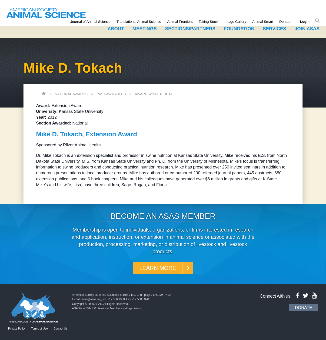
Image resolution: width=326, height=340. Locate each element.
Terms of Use (39, 328)
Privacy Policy (17, 328)
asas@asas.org (91, 299)
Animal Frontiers (180, 22)
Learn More (157, 268)
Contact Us (60, 328)
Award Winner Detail (155, 94)
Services (274, 28)
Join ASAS (307, 28)
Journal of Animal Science (90, 22)
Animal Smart (262, 22)
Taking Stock (208, 22)
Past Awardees (111, 94)
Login (304, 22)
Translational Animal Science (138, 22)
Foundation (239, 28)
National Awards (71, 94)
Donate (284, 22)
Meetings (145, 28)
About (115, 28)
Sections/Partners (190, 28)
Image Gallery (235, 22)
